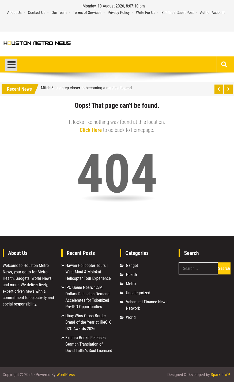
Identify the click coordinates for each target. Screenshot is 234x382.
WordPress (65, 374)
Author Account (212, 12)
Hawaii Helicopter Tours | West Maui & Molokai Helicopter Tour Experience (88, 272)
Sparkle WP (220, 374)
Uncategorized (138, 292)
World (130, 317)
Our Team (59, 12)
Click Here (91, 130)
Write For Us (145, 12)
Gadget (132, 265)
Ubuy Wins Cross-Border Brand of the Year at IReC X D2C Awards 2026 (88, 322)
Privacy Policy (119, 12)
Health (131, 274)
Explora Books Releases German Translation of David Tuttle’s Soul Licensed (88, 344)
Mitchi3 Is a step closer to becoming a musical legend (86, 87)
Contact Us (36, 12)
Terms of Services (87, 12)
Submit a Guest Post (177, 12)
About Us (14, 12)
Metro (131, 283)
